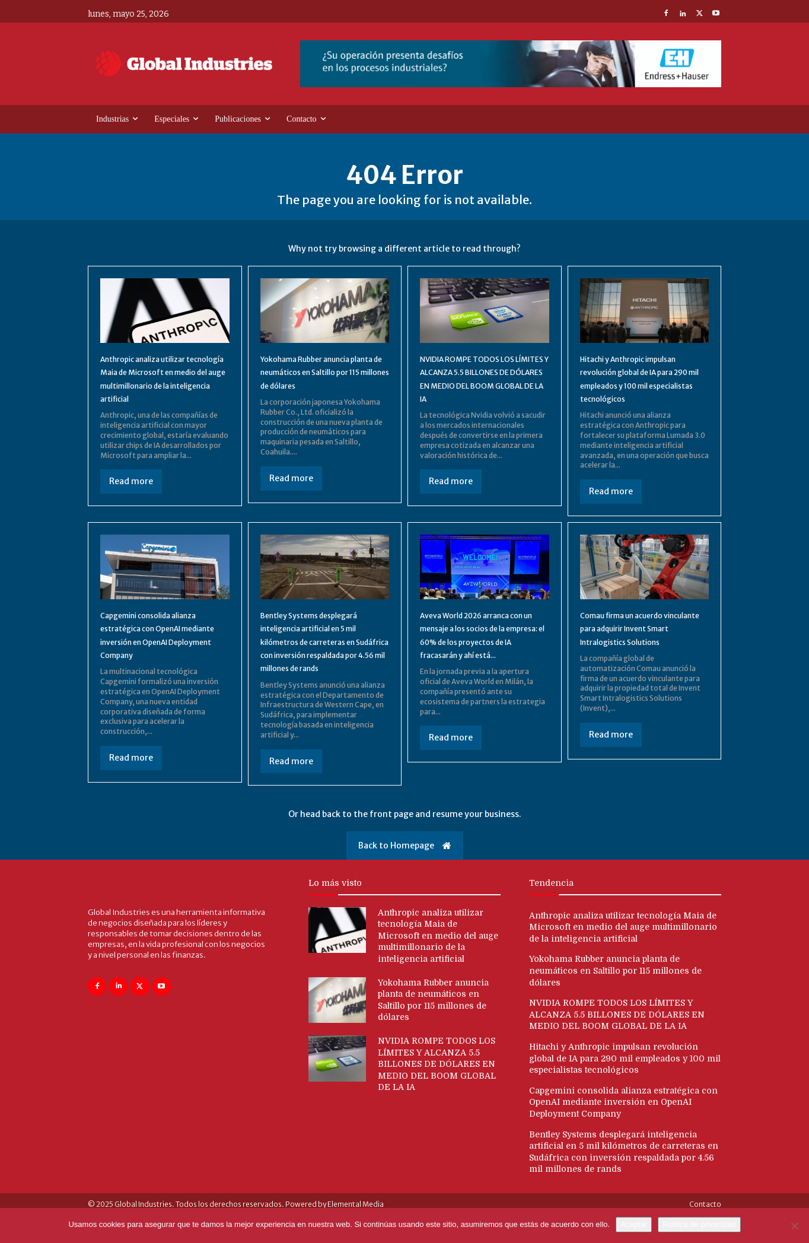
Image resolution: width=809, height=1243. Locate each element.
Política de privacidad (699, 1224)
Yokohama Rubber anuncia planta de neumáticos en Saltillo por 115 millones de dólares (615, 998)
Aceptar (633, 1224)
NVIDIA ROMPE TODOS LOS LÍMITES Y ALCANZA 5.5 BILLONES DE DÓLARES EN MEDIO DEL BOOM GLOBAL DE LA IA (482, 395)
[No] (794, 1226)
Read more (131, 505)
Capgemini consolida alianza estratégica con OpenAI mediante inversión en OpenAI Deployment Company (162, 655)
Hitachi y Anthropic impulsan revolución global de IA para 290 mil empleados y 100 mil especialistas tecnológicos (625, 1085)
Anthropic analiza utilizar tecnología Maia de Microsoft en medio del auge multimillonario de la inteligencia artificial (163, 395)
